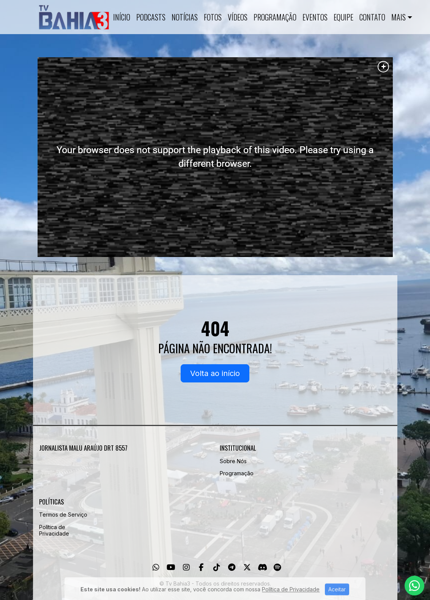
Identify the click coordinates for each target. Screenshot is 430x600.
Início (121, 17)
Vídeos (237, 17)
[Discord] (262, 567)
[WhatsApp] (156, 567)
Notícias (185, 17)
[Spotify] (277, 567)
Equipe (343, 17)
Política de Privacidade (54, 530)
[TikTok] (216, 567)
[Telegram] (231, 567)
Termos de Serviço (63, 514)
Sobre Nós (233, 461)
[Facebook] (201, 567)
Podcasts (150, 17)
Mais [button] (398, 17)
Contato (372, 17)
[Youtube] (171, 567)
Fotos (213, 17)
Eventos (315, 17)
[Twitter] (247, 567)
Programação (275, 17)
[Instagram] (186, 567)
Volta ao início (215, 373)
